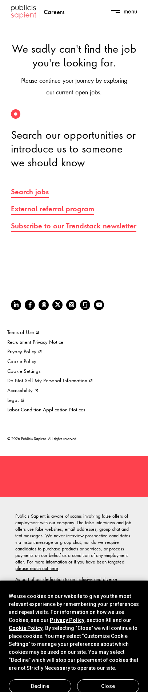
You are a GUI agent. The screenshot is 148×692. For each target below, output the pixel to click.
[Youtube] (99, 305)
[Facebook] (30, 305)
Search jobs (30, 191)
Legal (15, 400)
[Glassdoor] (85, 305)
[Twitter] (57, 305)
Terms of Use (23, 332)
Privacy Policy (24, 351)
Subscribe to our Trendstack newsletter (73, 225)
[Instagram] (71, 305)
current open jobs (78, 92)
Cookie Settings (23, 371)
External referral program (52, 208)
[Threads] (44, 305)
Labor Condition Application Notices (46, 409)
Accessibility (22, 390)
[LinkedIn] (16, 305)
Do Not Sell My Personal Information (49, 380)
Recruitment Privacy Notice (35, 342)
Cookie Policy (21, 361)
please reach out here (36, 568)
